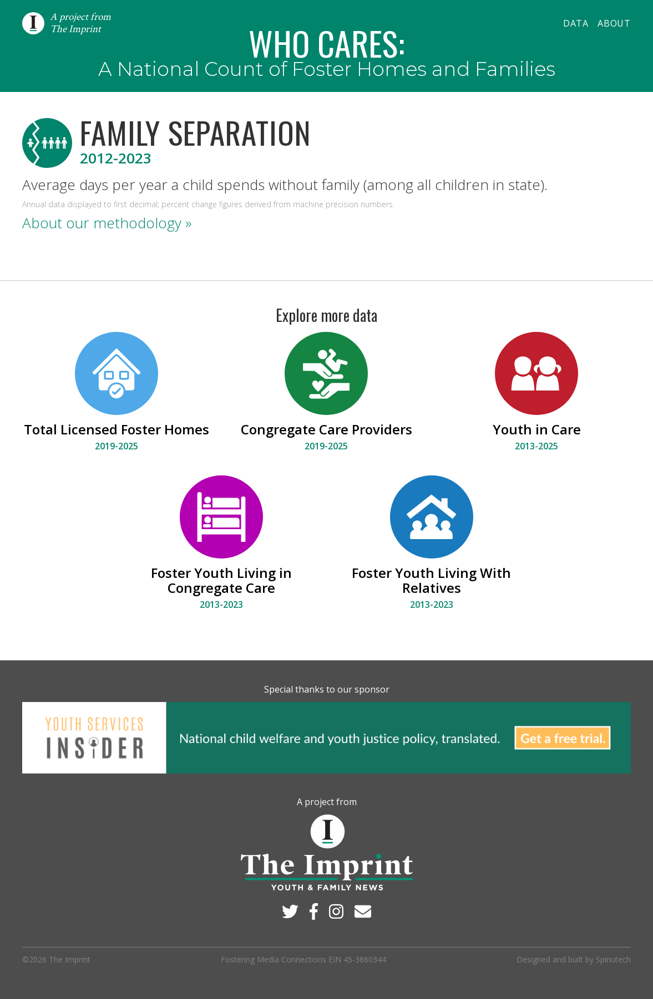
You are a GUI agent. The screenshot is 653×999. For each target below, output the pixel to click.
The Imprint (69, 959)
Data (576, 23)
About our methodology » (106, 223)
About (614, 23)
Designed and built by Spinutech (574, 959)
